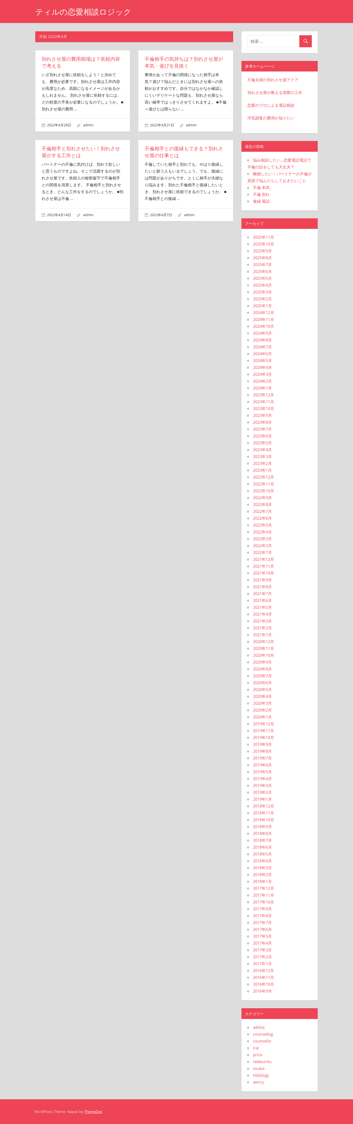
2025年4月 (262, 285)
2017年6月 (262, 929)
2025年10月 (263, 244)
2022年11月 (263, 484)
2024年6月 (262, 353)
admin (88, 125)
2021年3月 (262, 621)
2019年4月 (262, 778)
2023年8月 (262, 422)
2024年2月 (262, 381)
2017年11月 (263, 895)
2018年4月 (262, 861)
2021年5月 (262, 607)
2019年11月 (263, 730)
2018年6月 (262, 847)
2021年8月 (262, 586)
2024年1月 (262, 388)
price (257, 1054)
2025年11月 (263, 237)
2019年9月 (262, 744)
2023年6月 (262, 436)
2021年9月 (262, 580)
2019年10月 (263, 737)
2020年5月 (262, 689)
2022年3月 (262, 538)
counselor (262, 1041)
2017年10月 (263, 902)
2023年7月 (262, 429)
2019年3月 (262, 785)
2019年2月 (262, 792)
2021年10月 (263, 573)
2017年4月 (262, 943)
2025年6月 (262, 271)
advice (259, 1027)
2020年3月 (262, 703)
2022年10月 (263, 490)
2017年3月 (262, 950)
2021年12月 (263, 559)
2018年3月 (262, 867)
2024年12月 (263, 312)
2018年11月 (263, 813)
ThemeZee (93, 1111)
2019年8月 (262, 751)
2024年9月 (262, 333)
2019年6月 (262, 765)
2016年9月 (262, 991)
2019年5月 (262, 771)
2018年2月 (262, 874)
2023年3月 (262, 456)
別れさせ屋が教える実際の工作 (274, 92)
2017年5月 (262, 936)
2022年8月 (262, 504)
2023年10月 (263, 408)
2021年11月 (263, 566)
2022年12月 (263, 477)
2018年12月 (263, 806)
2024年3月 (262, 374)
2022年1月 (262, 552)
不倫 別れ (261, 194)
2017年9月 (262, 909)
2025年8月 (262, 257)
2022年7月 (262, 511)
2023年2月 (262, 463)
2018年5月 (262, 854)
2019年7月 (262, 758)
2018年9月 (262, 826)
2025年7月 (262, 264)
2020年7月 (262, 676)
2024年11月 (263, 319)
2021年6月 (262, 600)
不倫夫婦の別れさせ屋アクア (272, 79)
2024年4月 (262, 367)
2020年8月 (262, 669)
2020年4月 (262, 696)
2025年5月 (262, 278)
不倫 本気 (261, 187)
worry (258, 1082)
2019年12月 (263, 723)
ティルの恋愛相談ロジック (83, 12)
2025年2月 (262, 299)
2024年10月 (263, 326)
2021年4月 (262, 614)
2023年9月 (262, 415)
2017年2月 (262, 957)
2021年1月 (262, 634)
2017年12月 (263, 888)
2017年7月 (262, 922)
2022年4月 (262, 532)
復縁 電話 (261, 201)
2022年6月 (262, 518)
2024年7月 (262, 347)
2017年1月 (262, 963)
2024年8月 (262, 340)
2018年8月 (262, 833)
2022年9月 (262, 497)
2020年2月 (262, 710)
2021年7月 (262, 593)
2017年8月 (262, 915)
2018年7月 (262, 840)
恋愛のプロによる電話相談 (270, 105)
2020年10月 (263, 655)
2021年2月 (262, 628)
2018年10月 (263, 819)
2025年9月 (262, 251)
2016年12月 (263, 970)
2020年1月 (262, 717)
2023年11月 (263, 401)
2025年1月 (262, 305)
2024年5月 (262, 360)
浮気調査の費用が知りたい (270, 118)
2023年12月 (263, 395)
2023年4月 (262, 449)
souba (259, 1068)
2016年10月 (263, 984)
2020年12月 (263, 641)
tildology (261, 1075)
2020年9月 (262, 662)
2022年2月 (262, 545)
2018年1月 (262, 881)
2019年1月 (262, 799)
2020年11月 (263, 648)
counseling (263, 1034)
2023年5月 (262, 442)
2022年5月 (262, 525)
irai (256, 1048)
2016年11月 (263, 977)
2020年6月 (262, 682)
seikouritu (262, 1061)
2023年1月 (262, 470)
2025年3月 (262, 292)
